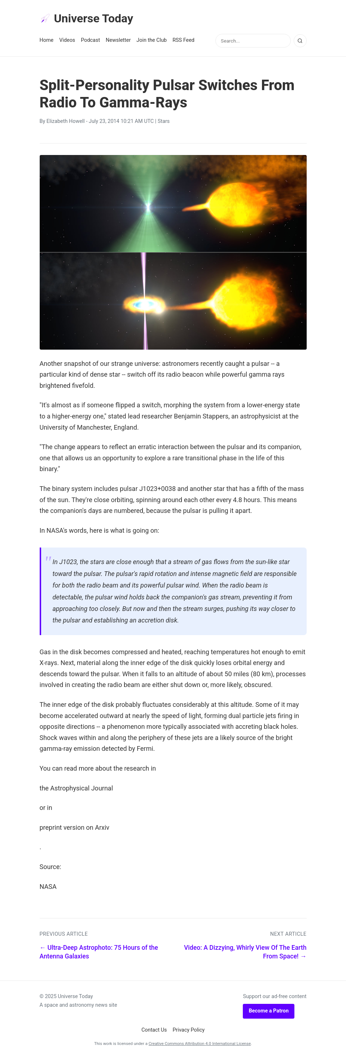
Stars (164, 121)
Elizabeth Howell (66, 121)
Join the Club (151, 40)
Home (47, 40)
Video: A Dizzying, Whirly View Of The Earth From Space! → (245, 952)
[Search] (300, 40)
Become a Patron (269, 1011)
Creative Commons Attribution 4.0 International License (200, 1043)
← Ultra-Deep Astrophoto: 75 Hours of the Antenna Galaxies (99, 952)
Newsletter (118, 40)
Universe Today (86, 18)
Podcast (90, 40)
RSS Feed (183, 40)
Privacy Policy (189, 1030)
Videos (67, 40)
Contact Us (154, 1030)
